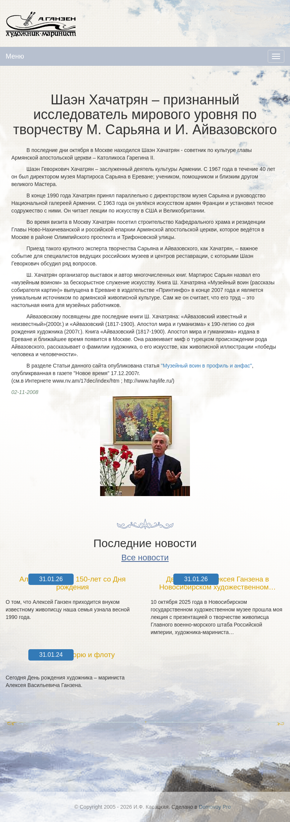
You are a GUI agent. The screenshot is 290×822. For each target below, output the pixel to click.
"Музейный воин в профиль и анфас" (206, 366)
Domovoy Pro (215, 807)
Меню (15, 56)
